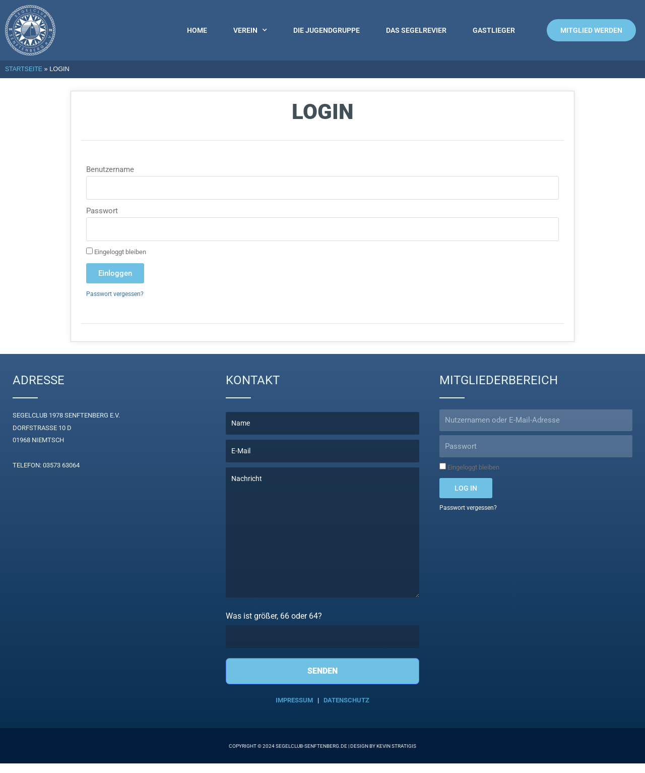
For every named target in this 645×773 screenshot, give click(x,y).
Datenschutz (346, 709)
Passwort (102, 210)
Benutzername (110, 169)
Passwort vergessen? (117, 294)
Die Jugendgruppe (326, 30)
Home (197, 30)
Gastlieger (494, 30)
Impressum (294, 709)
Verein (250, 30)
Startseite (24, 69)
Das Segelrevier (416, 30)
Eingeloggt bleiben (116, 252)
